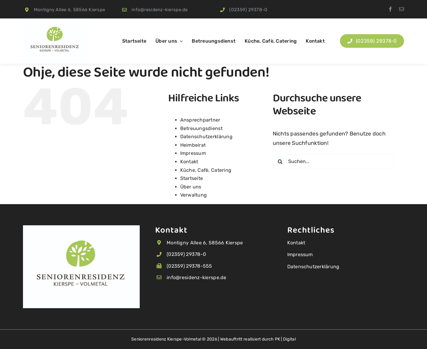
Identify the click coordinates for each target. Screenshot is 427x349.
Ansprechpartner (200, 120)
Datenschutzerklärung (206, 136)
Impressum (193, 153)
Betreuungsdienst (201, 128)
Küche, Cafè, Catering (206, 170)
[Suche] (280, 161)
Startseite (191, 178)
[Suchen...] (333, 161)
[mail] (401, 9)
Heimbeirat (193, 145)
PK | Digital (285, 339)
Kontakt (189, 162)
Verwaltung (193, 195)
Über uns (190, 187)
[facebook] (390, 9)
